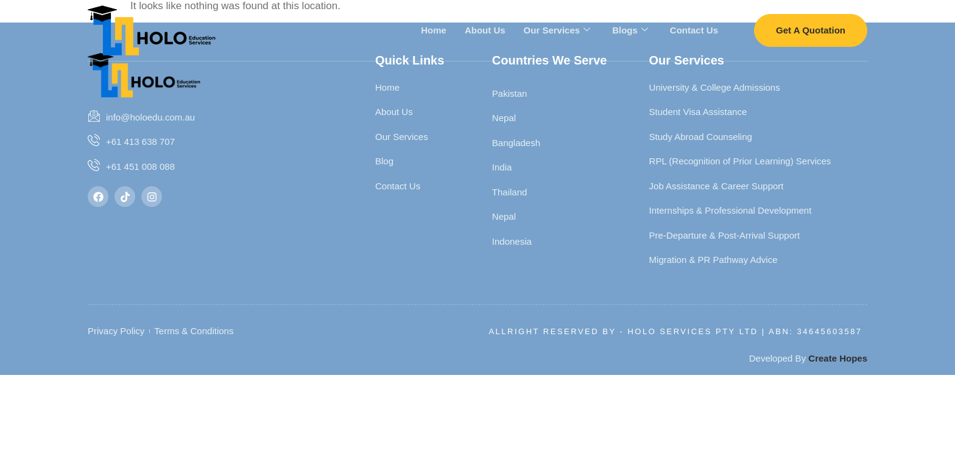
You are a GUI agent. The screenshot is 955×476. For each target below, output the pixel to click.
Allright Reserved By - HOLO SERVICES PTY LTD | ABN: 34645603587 (675, 331)
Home (433, 29)
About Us (485, 29)
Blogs (630, 30)
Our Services (557, 30)
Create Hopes (837, 358)
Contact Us (694, 29)
